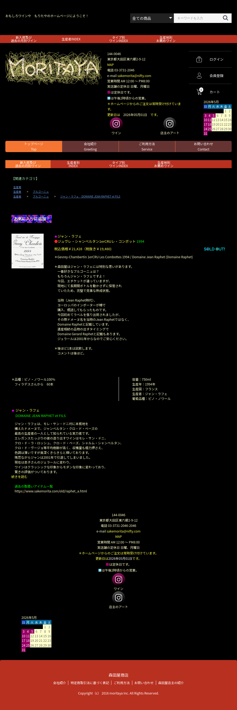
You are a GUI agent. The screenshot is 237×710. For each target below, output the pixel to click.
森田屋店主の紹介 (171, 682)
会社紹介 (90, 146)
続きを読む (20, 476)
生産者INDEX (71, 39)
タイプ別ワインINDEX (118, 39)
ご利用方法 (147, 146)
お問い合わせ (203, 146)
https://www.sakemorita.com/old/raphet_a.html (51, 491)
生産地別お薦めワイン (165, 39)
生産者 (17, 187)
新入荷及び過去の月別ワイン (23, 39)
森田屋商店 (118, 675)
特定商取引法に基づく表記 (89, 682)
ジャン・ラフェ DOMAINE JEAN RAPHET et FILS (90, 196)
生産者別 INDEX (73, 164)
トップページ (33, 146)
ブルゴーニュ (41, 192)
